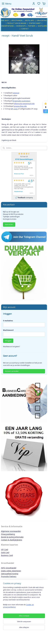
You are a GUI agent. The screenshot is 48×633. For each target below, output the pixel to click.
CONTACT (25, 29)
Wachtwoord (8, 330)
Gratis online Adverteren (11, 571)
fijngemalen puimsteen (21, 101)
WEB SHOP (5, 20)
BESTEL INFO (29, 20)
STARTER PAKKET (35, 23)
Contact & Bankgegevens (11, 540)
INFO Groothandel (8, 568)
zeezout (16, 93)
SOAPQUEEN (42, 26)
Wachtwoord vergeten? (11, 346)
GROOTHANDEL (17, 20)
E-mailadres (8, 321)
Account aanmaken (12, 371)
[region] (24, 598)
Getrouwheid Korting (9, 573)
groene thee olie (20, 106)
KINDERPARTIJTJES (7, 26)
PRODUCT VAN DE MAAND (16, 23)
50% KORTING (42, 20)
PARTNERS (31, 26)
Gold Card (5, 552)
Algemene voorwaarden (11, 531)
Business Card (7, 555)
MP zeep (14, 109)
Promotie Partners (8, 576)
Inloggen (8, 341)
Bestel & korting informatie (12, 537)
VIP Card (4, 549)
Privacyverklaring (8, 534)
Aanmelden (9, 224)
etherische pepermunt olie (24, 103)
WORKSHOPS (21, 26)
